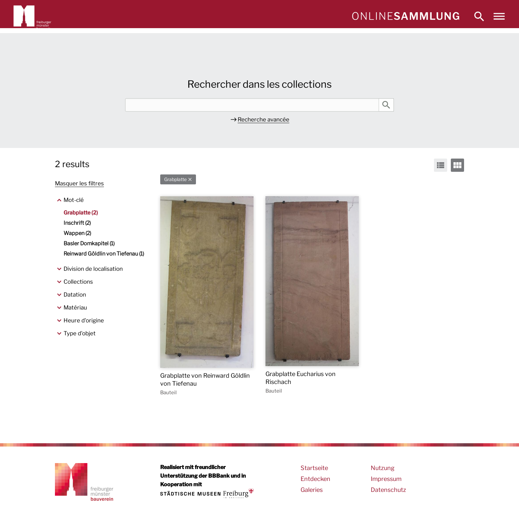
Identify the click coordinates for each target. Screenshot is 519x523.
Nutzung (383, 467)
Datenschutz (388, 489)
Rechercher (386, 105)
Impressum (386, 478)
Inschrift (77, 223)
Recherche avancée (263, 119)
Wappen (77, 233)
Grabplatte (175, 179)
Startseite (314, 467)
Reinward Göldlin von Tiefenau (104, 254)
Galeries (312, 489)
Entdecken (315, 478)
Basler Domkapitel (89, 243)
